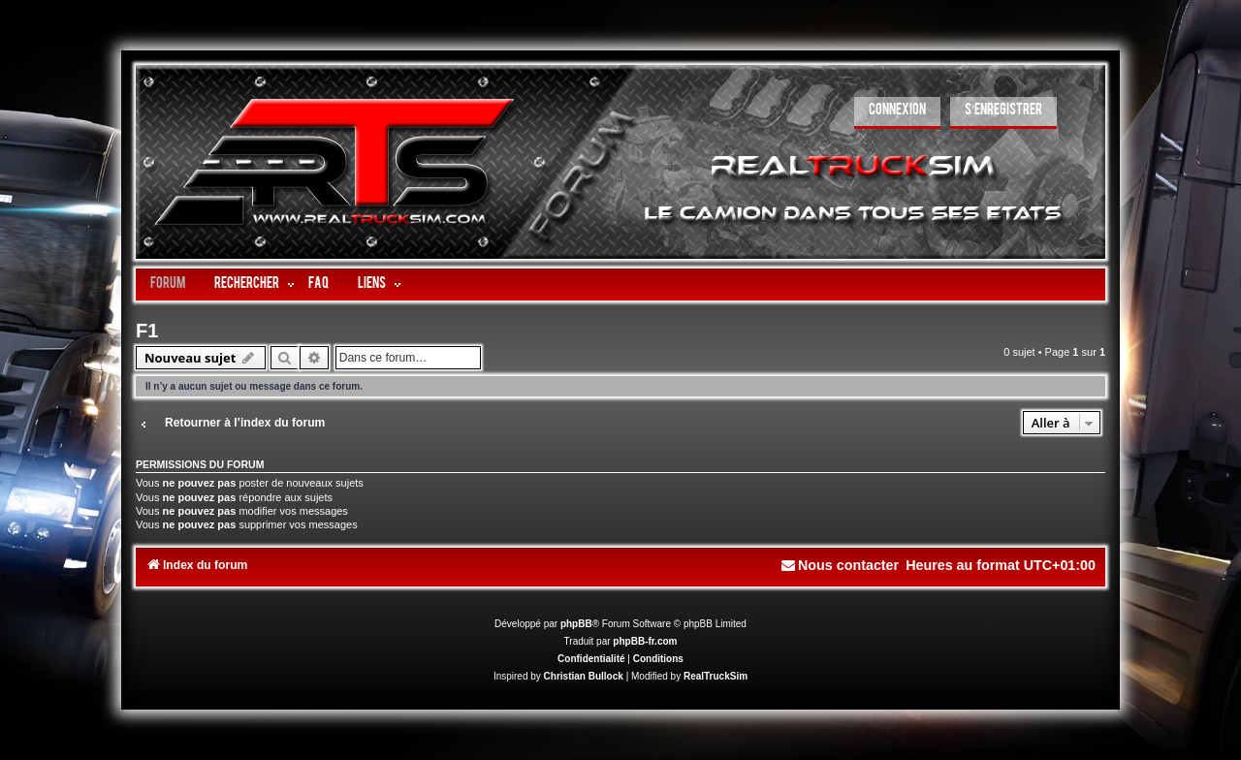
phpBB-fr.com (645, 641)
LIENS (372, 284)
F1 (147, 330)
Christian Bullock (583, 676)
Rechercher (246, 284)
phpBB (576, 623)
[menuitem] (897, 113)
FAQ (318, 284)
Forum (167, 284)
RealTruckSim (716, 676)
